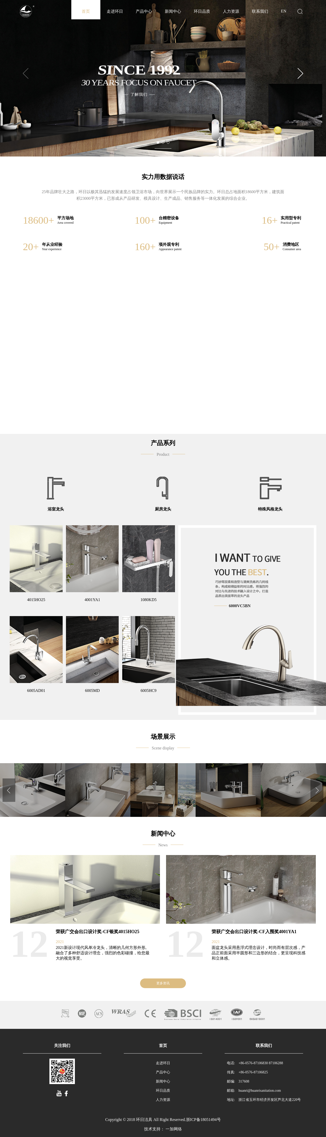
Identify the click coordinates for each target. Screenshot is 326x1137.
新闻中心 (173, 11)
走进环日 (115, 11)
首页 (86, 11)
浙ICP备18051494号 (203, 1119)
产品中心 (144, 11)
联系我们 (260, 11)
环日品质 (202, 11)
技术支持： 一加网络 (163, 1129)
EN (283, 11)
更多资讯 (163, 983)
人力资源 (231, 11)
